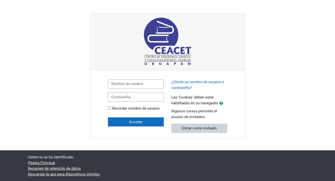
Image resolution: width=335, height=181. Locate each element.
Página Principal (41, 163)
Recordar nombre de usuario (136, 108)
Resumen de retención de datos (54, 168)
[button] (222, 103)
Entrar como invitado (199, 128)
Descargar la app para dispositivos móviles (64, 174)
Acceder (136, 122)
